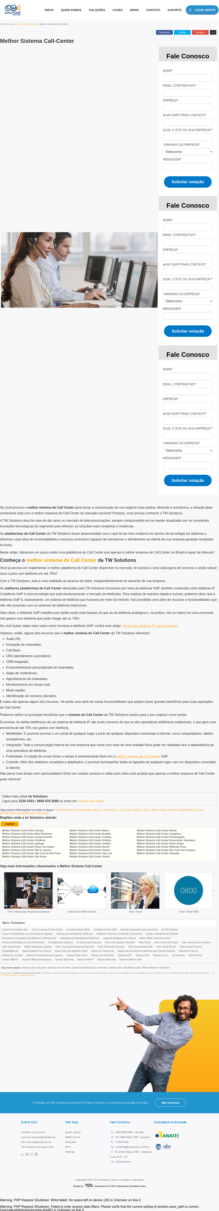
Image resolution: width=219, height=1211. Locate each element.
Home (19, 24)
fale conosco (170, 1101)
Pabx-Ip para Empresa (191, 946)
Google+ (200, 32)
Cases (118, 10)
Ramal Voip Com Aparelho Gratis (71, 950)
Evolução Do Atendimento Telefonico (74, 933)
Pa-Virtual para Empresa (89, 941)
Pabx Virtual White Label (140, 946)
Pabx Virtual (135, 911)
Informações (30, 24)
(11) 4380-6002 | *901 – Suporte (130, 1136)
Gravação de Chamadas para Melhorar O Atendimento (29, 937)
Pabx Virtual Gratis (11, 946)
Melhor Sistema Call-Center (37, 41)
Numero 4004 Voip (106, 959)
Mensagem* (172, 159)
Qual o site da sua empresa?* (188, 130)
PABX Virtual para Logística (38, 946)
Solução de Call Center (102, 954)
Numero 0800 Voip (64, 959)
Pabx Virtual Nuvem (166, 946)
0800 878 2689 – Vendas (127, 1131)
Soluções (97, 10)
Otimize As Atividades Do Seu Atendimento (23, 941)
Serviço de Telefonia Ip (102, 950)
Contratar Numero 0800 (78, 929)
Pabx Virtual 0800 (189, 911)
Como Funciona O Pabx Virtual (47, 929)
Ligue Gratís (202, 10)
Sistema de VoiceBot (12, 954)
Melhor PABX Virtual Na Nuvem (155, 937)
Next (213, 890)
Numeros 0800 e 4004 (131, 959)
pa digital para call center (33, 813)
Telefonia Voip (142, 954)
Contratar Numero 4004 (105, 929)
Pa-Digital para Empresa (60, 941)
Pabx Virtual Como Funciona (196, 941)
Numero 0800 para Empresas (36, 959)
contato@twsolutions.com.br (130, 1146)
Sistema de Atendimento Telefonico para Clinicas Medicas (146, 950)
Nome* (168, 71)
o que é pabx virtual (153, 810)
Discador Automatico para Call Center (139, 929)
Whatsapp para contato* (184, 115)
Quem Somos (71, 10)
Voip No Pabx (195, 954)
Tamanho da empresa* (181, 145)
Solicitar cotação (188, 182)
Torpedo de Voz (160, 954)
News (134, 10)
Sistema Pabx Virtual (77, 954)
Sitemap (70, 1151)
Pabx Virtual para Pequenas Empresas (29, 911)
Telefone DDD (125, 954)
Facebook (164, 32)
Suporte (174, 10)
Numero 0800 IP (10, 959)
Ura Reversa (178, 954)
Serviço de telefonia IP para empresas (150, 626)
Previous (3, 890)
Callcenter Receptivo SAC (15, 929)
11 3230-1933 (119, 1141)
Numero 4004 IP (85, 959)
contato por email (90, 801)
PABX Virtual (72, 1136)
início (49, 10)
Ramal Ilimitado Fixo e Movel (36, 950)
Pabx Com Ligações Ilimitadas (120, 941)
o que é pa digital (129, 810)
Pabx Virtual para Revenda (111, 946)
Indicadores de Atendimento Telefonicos (80, 937)
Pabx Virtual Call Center (166, 941)
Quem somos (72, 1131)
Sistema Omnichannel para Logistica (44, 954)
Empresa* (170, 100)
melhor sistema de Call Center (138, 756)
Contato (153, 10)
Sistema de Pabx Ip (188, 950)
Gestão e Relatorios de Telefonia (162, 933)
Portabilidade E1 (10, 950)
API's (68, 1146)
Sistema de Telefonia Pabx (82, 911)
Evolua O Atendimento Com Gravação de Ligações (27, 933)
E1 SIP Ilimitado (170, 929)
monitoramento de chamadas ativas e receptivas (85, 810)
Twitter (182, 32)
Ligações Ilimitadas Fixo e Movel (119, 937)
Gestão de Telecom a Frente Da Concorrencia (119, 933)
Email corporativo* (179, 86)
